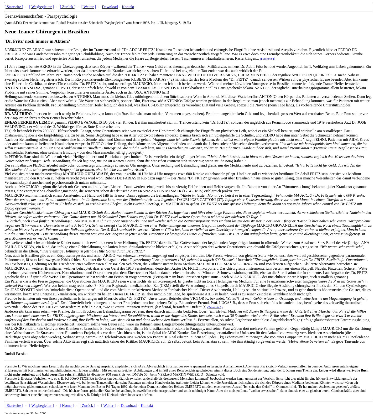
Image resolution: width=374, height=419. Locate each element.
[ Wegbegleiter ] (41, 7)
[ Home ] (67, 405)
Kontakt (128, 7)
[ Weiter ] (88, 7)
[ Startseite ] (14, 7)
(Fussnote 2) (215, 307)
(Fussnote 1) (267, 58)
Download (110, 7)
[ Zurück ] (67, 7)
